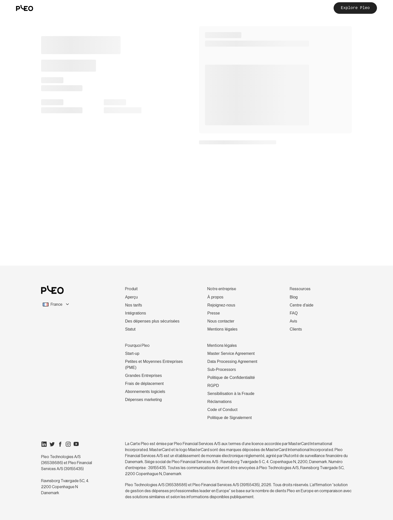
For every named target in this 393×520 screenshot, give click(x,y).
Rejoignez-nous (221, 305)
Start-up (132, 353)
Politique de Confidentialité (231, 377)
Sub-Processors (221, 369)
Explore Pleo (355, 8)
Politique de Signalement (229, 417)
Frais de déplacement (144, 383)
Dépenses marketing (143, 399)
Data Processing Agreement (232, 361)
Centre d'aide (302, 305)
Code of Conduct (222, 409)
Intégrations (135, 313)
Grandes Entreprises (143, 375)
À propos (215, 297)
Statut (130, 329)
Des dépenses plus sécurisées (152, 321)
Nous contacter (220, 321)
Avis (293, 321)
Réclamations (219, 401)
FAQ (294, 313)
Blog (294, 297)
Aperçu (131, 297)
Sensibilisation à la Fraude (230, 393)
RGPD (213, 385)
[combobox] (70, 304)
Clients (296, 329)
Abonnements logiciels (145, 391)
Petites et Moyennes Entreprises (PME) (154, 364)
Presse (213, 313)
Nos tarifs (133, 305)
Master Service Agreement (231, 353)
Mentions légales (222, 329)
